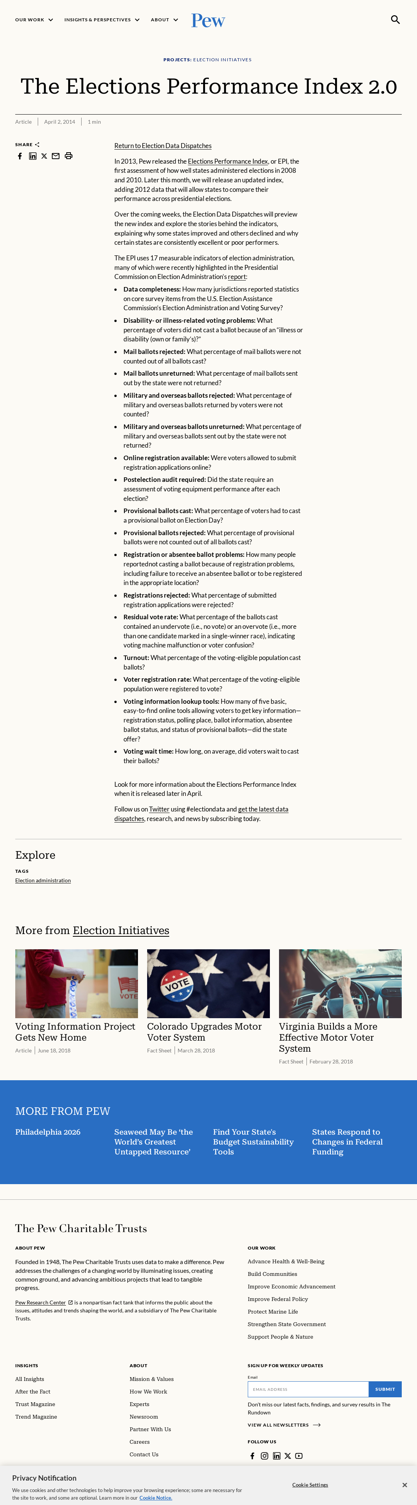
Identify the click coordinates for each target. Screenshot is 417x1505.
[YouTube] (298, 1455)
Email (253, 1377)
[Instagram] (264, 1455)
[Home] (81, 1228)
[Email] (308, 1389)
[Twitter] (287, 1455)
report (237, 277)
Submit (385, 1389)
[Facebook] (252, 1455)
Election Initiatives (121, 930)
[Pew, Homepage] (208, 19)
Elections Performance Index (228, 161)
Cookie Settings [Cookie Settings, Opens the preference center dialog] (310, 1490)
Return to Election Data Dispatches (163, 146)
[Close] (404, 1490)
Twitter (159, 809)
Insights (26, 1365)
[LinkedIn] (276, 1455)
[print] (68, 156)
